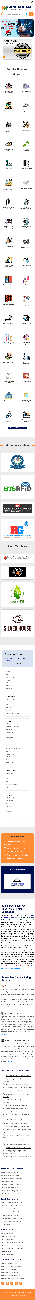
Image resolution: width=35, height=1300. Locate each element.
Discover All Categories (17, 428)
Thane (9, 710)
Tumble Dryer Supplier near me (16, 1105)
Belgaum (10, 738)
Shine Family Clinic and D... (11, 1212)
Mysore (9, 729)
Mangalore (10, 735)
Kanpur (9, 776)
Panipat (9, 806)
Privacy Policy (6, 1251)
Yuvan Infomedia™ (23, 1292)
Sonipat (9, 812)
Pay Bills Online (7, 1233)
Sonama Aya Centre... (9, 1215)
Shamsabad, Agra (12, 784)
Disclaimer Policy (7, 1254)
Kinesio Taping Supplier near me (17, 1084)
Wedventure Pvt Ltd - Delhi (14, 848)
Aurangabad (11, 677)
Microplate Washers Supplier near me (18, 1075)
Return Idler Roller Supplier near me (18, 1120)
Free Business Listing (9, 1263)
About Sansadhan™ (9, 1236)
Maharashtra (10, 696)
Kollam (9, 757)
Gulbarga (10, 732)
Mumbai (9, 702)
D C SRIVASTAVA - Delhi (13, 852)
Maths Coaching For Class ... (11, 1194)
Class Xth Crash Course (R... (11, 1188)
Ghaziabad (10, 779)
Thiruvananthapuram (13, 748)
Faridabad (10, 798)
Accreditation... (7, 1182)
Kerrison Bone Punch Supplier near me (19, 1156)
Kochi (9, 751)
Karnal (9, 809)
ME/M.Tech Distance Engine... (12, 1172)
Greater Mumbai (12, 699)
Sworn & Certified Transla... (11, 1185)
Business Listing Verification (11, 1266)
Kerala (8, 746)
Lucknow (10, 773)
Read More (11, 1007)
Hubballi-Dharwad (13, 727)
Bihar (8, 672)
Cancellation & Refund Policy (12, 1248)
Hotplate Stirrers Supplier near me (17, 1126)
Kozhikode (10, 754)
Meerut (9, 787)
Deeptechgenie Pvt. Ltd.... (11, 1221)
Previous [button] (2, 881)
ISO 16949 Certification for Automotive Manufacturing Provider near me (17, 1114)
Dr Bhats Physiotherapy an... (11, 1218)
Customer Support (8, 1239)
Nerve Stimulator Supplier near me (17, 1144)
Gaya (9, 680)
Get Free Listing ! (23, 2)
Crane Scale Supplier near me (16, 1109)
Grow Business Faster (9, 1272)
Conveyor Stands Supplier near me (18, 1091)
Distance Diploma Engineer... (11, 1179)
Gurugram (10, 803)
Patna (9, 674)
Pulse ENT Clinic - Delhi (13, 858)
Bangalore (10, 724)
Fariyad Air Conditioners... (10, 1209)
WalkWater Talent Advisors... (12, 1206)
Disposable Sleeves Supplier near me (18, 1147)
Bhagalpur (10, 683)
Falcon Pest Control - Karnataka (16, 855)
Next (32, 28)
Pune (9, 705)
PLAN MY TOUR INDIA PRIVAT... (11, 1203)
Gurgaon (10, 801)
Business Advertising (9, 1269)
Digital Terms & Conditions (11, 1245)
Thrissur (10, 759)
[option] (17, 49)
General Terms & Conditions (12, 1242)
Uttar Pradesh (11, 770)
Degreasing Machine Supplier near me (19, 1088)
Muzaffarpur (11, 685)
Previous (2, 28)
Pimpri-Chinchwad (13, 713)
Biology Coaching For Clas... (11, 1191)
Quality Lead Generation (10, 1276)
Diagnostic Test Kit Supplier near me (18, 1141)
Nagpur (9, 707)
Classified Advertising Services (12, 1279)
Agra (8, 781)
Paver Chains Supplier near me (16, 1123)
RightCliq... (5, 1224)
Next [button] (33, 881)
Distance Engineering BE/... (11, 1176)
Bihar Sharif (10, 688)
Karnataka (9, 721)
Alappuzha (10, 762)
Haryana (9, 795)
